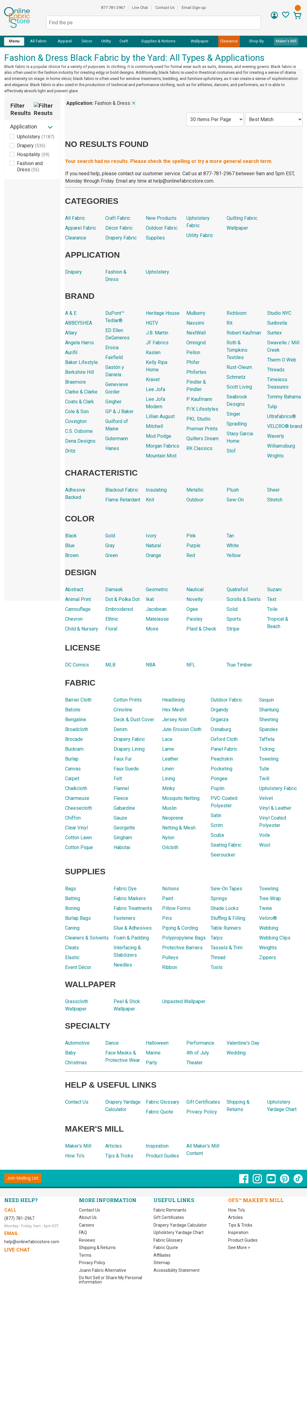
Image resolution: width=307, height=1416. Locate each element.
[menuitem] (14, 41)
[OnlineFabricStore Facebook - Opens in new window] (244, 1181)
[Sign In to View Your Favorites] (285, 16)
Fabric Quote (166, 1247)
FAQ (83, 1232)
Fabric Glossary (168, 1240)
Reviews (87, 1240)
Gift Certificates (169, 1217)
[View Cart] (297, 16)
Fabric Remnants (170, 1210)
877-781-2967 (113, 7)
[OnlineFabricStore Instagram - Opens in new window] (258, 1181)
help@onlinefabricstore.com (31, 1241)
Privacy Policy (92, 1262)
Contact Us (165, 7)
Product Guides (243, 1240)
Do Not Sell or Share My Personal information (110, 1279)
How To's (236, 1210)
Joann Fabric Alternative (102, 1270)
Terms (85, 1255)
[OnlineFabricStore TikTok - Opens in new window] (298, 1181)
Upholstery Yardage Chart (179, 1232)
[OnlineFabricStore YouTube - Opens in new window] (271, 1181)
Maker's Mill (286, 41)
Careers (86, 1225)
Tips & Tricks (240, 1225)
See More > (239, 1247)
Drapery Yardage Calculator (180, 1225)
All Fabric (38, 41)
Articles (235, 1217)
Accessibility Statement (177, 1270)
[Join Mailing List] (22, 1178)
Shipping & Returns (97, 1247)
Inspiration (238, 1232)
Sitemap (162, 1262)
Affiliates (162, 1255)
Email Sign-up (194, 7)
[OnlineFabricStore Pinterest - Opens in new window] (285, 1181)
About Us (88, 1217)
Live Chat (140, 7)
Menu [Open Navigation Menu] (14, 41)
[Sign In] (274, 17)
